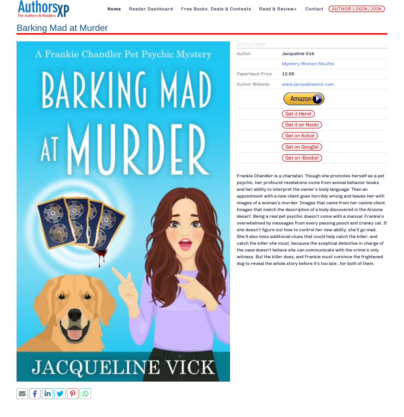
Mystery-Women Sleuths (308, 63)
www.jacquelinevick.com (308, 84)
